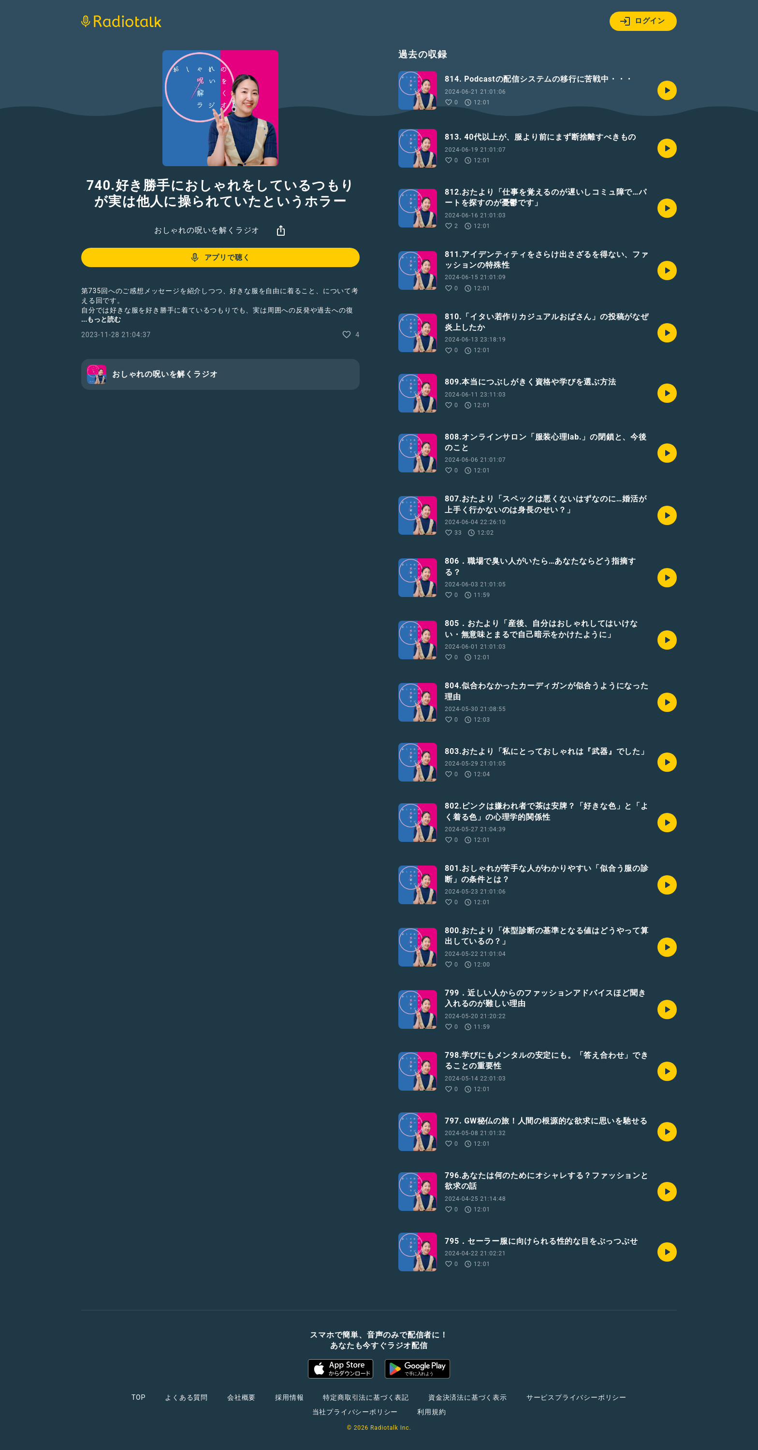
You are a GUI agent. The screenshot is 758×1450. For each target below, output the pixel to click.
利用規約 (431, 1412)
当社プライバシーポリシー (355, 1412)
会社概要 (241, 1397)
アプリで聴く (219, 257)
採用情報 (289, 1397)
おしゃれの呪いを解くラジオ (207, 230)
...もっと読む (101, 319)
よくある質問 (186, 1397)
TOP (138, 1397)
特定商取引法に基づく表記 (366, 1397)
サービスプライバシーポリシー (576, 1397)
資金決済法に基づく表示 (467, 1397)
